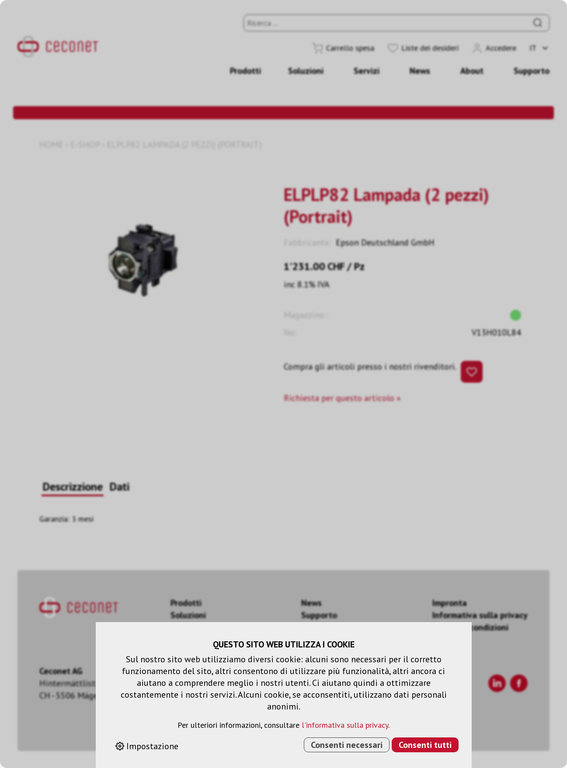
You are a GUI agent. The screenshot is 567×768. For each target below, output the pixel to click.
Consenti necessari (347, 745)
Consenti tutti (425, 745)
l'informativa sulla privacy (345, 725)
